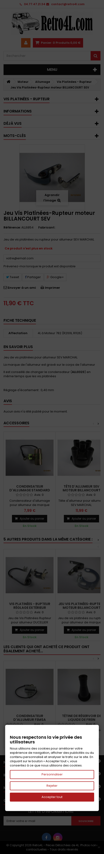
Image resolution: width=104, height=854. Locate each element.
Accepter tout (52, 797)
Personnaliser (52, 774)
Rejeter (52, 785)
